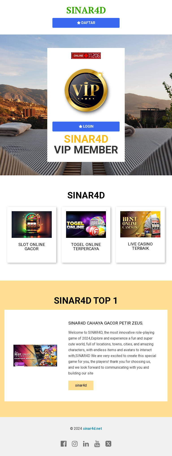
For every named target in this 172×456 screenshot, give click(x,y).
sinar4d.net (92, 428)
